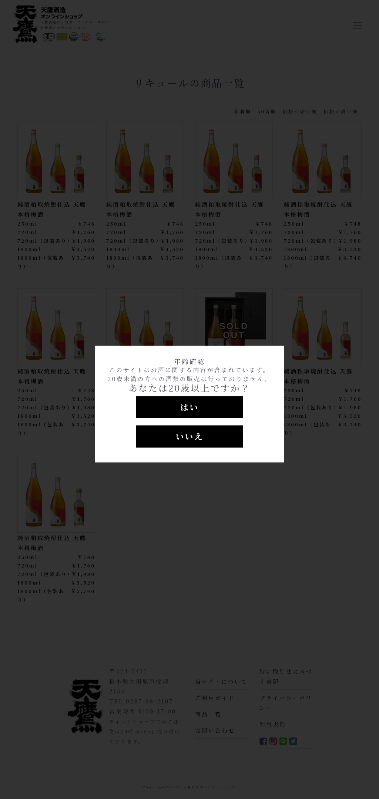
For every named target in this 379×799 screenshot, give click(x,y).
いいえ (189, 436)
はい (189, 407)
